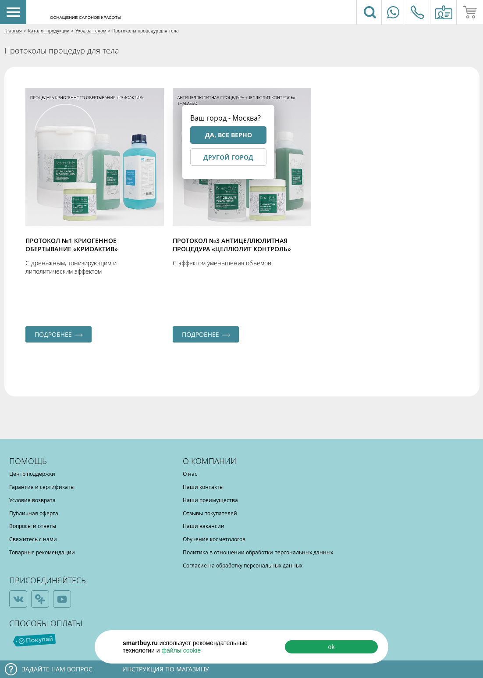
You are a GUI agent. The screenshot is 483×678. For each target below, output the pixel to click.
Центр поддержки (32, 473)
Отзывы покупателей (210, 513)
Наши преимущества (210, 499)
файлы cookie (181, 650)
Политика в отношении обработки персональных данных (258, 552)
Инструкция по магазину (165, 669)
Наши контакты (203, 486)
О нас (190, 473)
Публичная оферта (33, 513)
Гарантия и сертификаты (42, 486)
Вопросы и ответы (32, 525)
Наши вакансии (203, 525)
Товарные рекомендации (42, 552)
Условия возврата (32, 499)
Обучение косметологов (214, 538)
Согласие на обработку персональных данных (242, 565)
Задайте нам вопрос (57, 669)
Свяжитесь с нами (33, 538)
